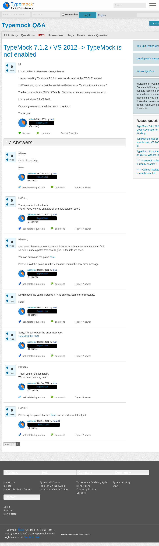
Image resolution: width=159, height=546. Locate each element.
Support (8, 510)
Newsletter (9, 513)
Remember (71, 14)
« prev (7, 444)
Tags (71, 35)
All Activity (10, 35)
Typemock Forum (50, 482)
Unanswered (56, 35)
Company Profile (86, 489)
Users (81, 35)
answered (32, 173)
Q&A (115, 485)
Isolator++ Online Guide (54, 489)
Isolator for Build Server (17, 489)
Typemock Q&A (24, 25)
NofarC (56, 421)
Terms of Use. (32, 537)
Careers (81, 492)
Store (21, 529)
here (52, 257)
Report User (41, 123)
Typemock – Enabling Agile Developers (91, 484)
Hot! (41, 35)
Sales (6, 506)
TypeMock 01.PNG (28, 336)
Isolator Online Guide (52, 485)
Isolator (8, 485)
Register (102, 15)
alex (55, 214)
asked (32, 119)
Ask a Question (98, 35)
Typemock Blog (121, 482)
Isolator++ (9, 482)
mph (52, 119)
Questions (28, 35)
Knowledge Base (146, 71)
